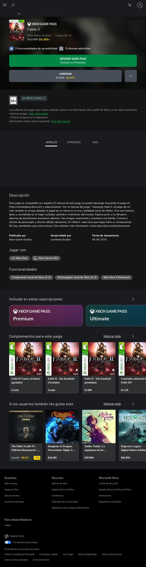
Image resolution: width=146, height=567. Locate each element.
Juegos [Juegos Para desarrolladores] (8, 525)
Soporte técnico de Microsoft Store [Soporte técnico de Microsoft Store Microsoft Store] (115, 489)
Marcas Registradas (87, 554)
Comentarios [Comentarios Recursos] (57, 495)
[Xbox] (10, 13)
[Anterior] (125, 299)
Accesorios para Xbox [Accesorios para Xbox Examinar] (14, 501)
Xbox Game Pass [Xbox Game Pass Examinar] (12, 495)
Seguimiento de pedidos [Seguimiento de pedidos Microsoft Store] (110, 501)
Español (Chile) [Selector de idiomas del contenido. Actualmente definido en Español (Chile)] (17, 536)
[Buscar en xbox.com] (13, 5)
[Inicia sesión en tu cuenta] (139, 5)
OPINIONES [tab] (74, 142)
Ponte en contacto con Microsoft (19, 554)
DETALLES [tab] (51, 142)
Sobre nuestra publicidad (16, 559)
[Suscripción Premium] (46, 315)
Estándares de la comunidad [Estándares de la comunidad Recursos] (65, 501)
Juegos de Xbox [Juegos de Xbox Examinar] (12, 489)
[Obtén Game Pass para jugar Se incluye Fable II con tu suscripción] (73, 61)
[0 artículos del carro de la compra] (130, 5)
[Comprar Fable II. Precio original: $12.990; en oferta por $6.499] (65, 76)
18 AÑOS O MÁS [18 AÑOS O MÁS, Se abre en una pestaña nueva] (33, 98)
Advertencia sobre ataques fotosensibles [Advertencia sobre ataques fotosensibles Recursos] (70, 507)
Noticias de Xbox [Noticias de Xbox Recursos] (59, 483)
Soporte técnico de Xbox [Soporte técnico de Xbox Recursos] (63, 489)
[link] (26, 368)
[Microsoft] (73, 3)
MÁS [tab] (95, 142)
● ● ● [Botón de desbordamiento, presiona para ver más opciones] (131, 76)
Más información (38, 113)
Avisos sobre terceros (112, 554)
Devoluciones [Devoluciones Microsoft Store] (105, 495)
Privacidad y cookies (49, 554)
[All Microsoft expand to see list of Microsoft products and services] (4, 5)
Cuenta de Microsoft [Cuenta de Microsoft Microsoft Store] (108, 483)
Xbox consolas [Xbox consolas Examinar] (11, 483)
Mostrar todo (112, 336)
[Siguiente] (133, 299)
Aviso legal (68, 554)
